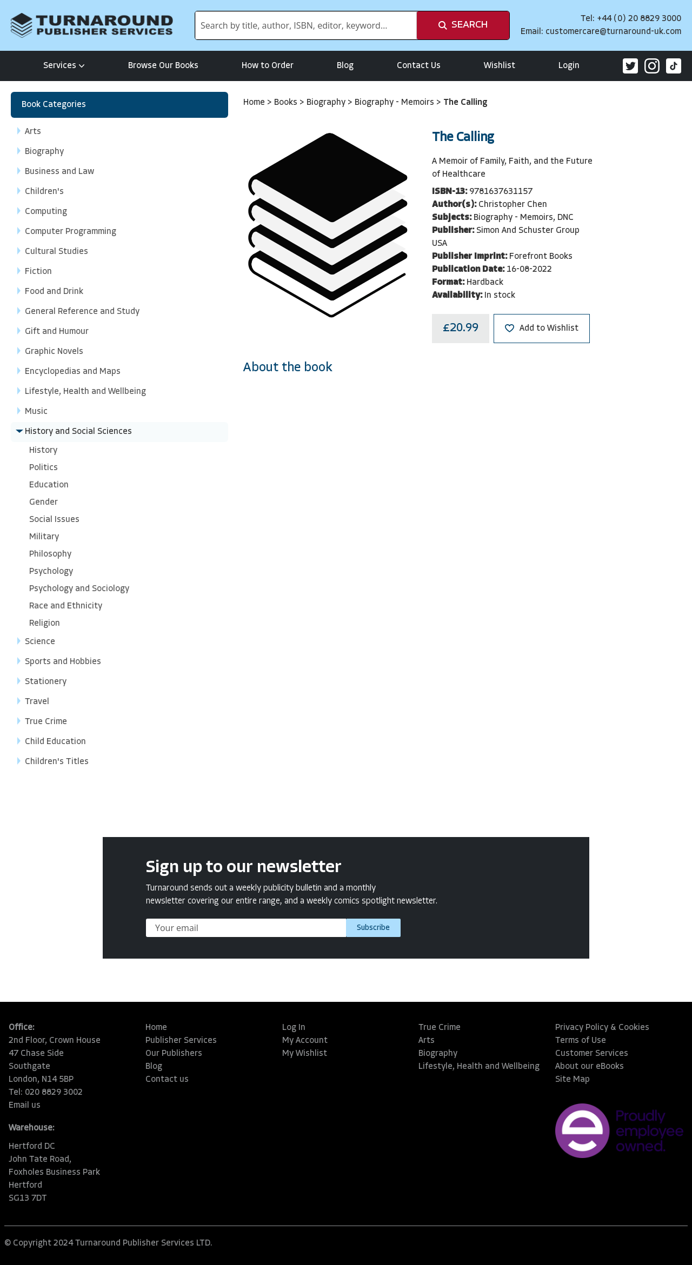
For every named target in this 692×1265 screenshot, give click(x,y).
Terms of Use (580, 1040)
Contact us (167, 1079)
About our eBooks (589, 1066)
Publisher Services (181, 1040)
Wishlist (499, 66)
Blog (345, 66)
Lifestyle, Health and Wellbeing (479, 1066)
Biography (327, 102)
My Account (305, 1040)
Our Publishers (173, 1053)
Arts (426, 1040)
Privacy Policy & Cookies (602, 1027)
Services (64, 66)
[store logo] (92, 25)
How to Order (268, 66)
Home (255, 102)
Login (569, 66)
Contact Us (419, 66)
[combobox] (306, 25)
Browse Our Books (163, 66)
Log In (293, 1027)
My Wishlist (304, 1053)
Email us (25, 1105)
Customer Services (591, 1053)
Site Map (572, 1079)
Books (287, 102)
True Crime (439, 1027)
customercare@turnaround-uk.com (613, 32)
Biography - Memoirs (395, 102)
